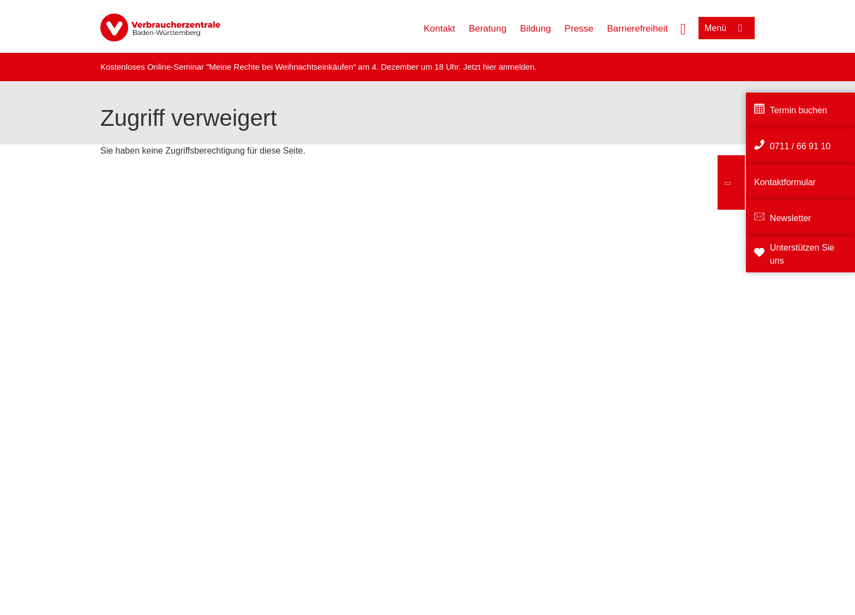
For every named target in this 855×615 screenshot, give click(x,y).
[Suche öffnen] (683, 28)
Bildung (535, 28)
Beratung (488, 28)
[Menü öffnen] (727, 28)
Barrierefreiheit (637, 28)
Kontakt (439, 28)
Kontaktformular (785, 182)
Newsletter (790, 218)
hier (490, 66)
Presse (578, 28)
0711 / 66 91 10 (800, 146)
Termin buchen (798, 110)
